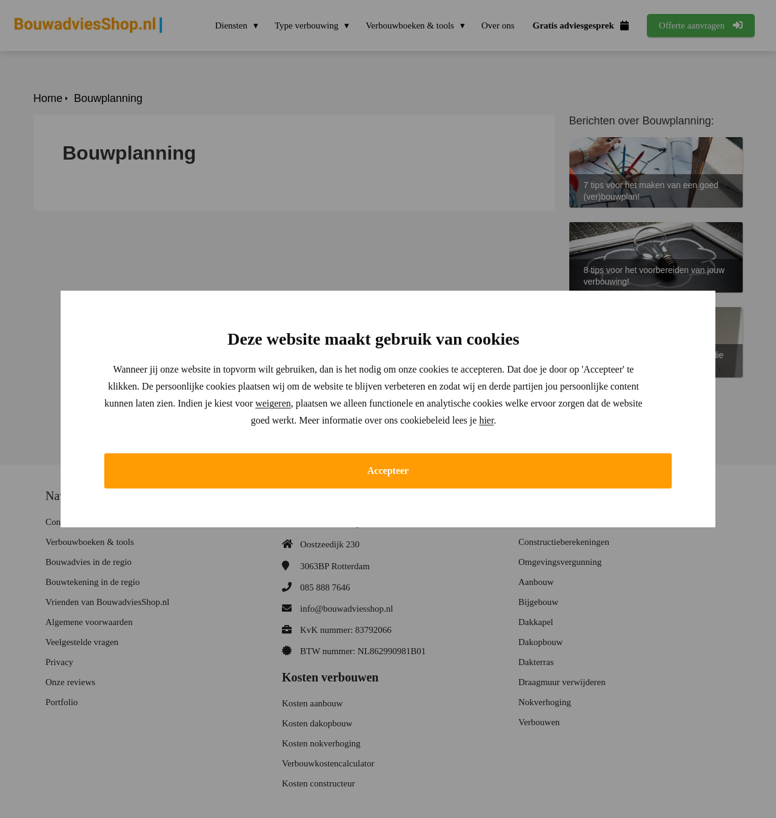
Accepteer (388, 470)
